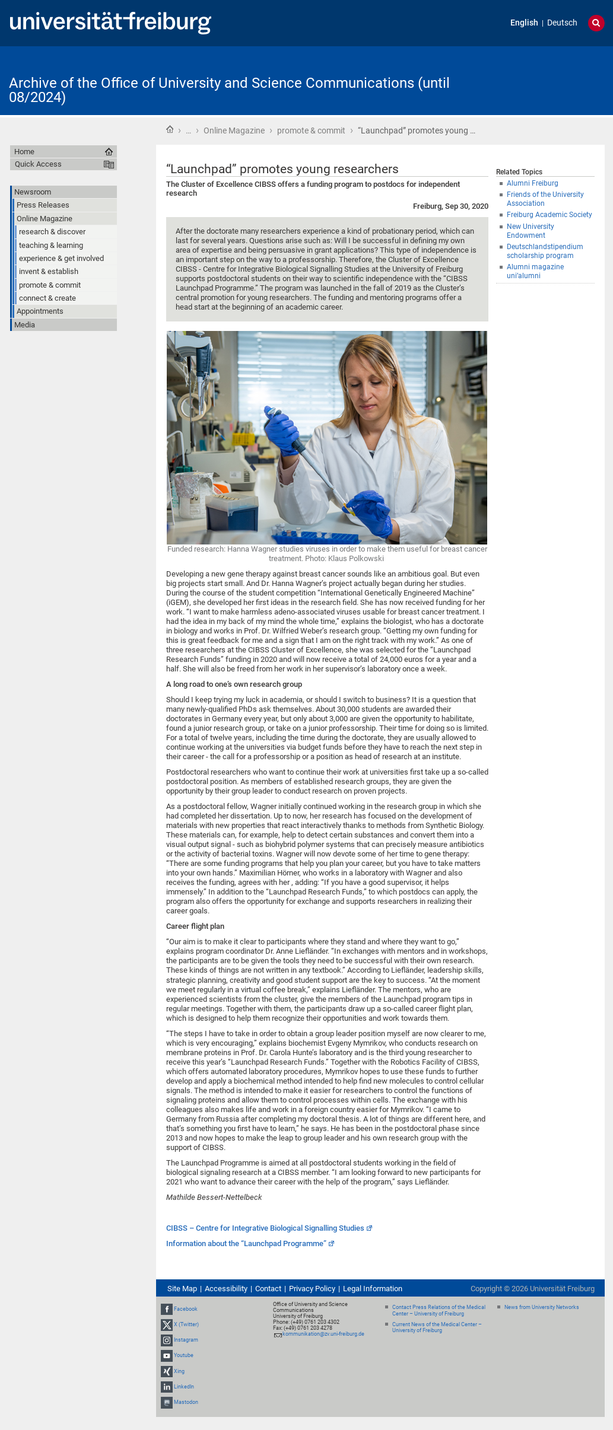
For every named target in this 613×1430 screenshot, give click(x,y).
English (524, 23)
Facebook (186, 1309)
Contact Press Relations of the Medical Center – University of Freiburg (438, 1310)
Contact (268, 1288)
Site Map (182, 1288)
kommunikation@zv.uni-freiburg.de (323, 1334)
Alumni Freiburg (532, 183)
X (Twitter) (186, 1324)
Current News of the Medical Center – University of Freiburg (437, 1327)
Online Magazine (234, 130)
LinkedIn (184, 1387)
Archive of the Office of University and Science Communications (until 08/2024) (229, 90)
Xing (179, 1371)
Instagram (186, 1340)
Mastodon (186, 1402)
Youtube (183, 1356)
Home (169, 129)
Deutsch (562, 23)
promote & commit (311, 130)
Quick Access (38, 164)
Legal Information (372, 1288)
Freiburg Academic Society (549, 215)
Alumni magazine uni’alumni (535, 271)
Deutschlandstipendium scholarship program (545, 251)
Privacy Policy (312, 1288)
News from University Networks (541, 1307)
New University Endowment (530, 231)
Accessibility (226, 1288)
